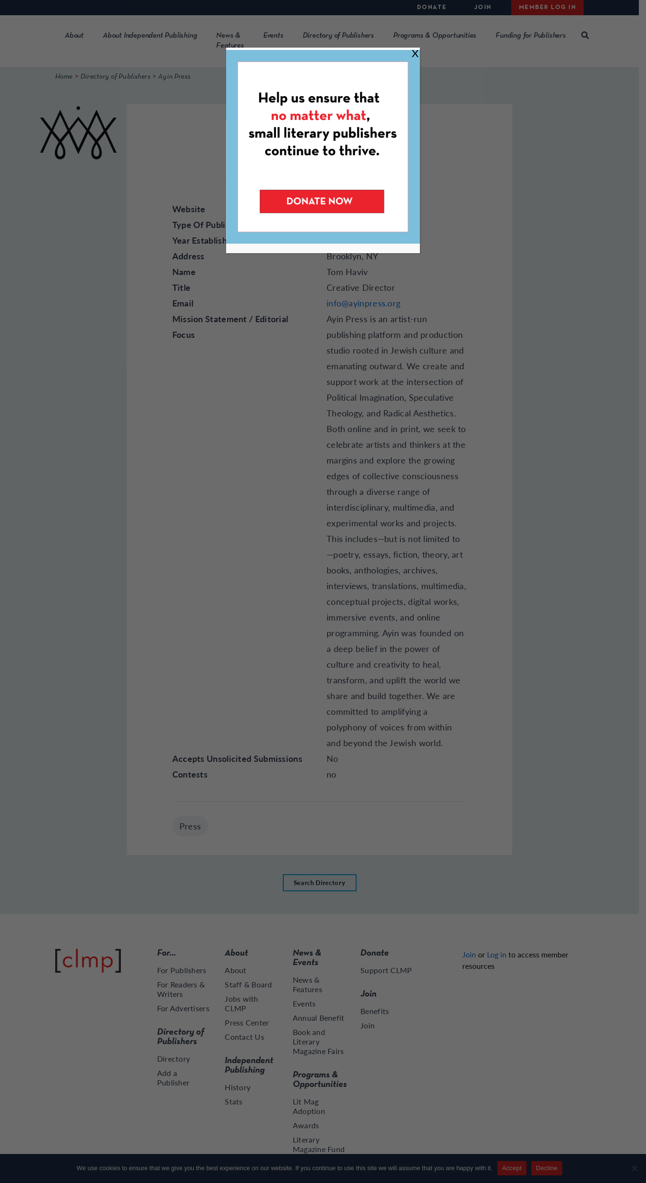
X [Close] (415, 53)
